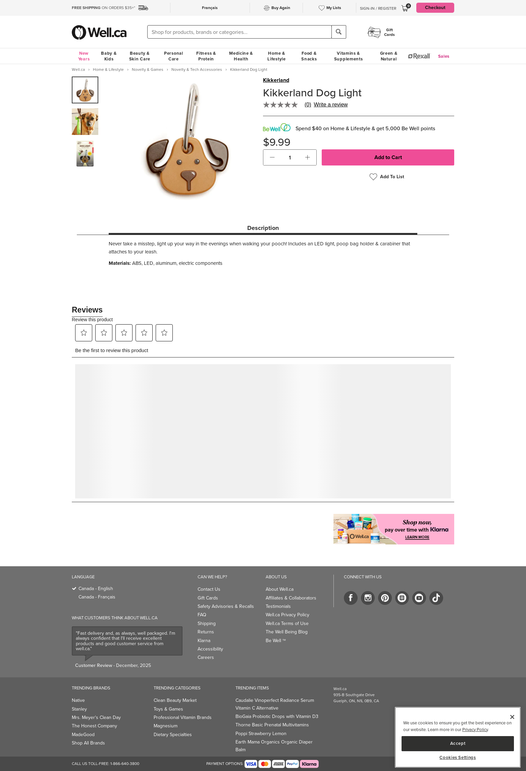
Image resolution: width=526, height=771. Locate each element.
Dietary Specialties (173, 734)
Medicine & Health (241, 56)
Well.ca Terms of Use (287, 623)
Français (210, 8)
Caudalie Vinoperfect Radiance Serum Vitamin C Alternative (274, 704)
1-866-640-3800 (124, 764)
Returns (206, 631)
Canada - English (95, 588)
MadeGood (83, 734)
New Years (84, 56)
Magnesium (165, 725)
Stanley (79, 709)
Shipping (207, 623)
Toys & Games (168, 709)
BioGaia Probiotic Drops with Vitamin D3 (276, 716)
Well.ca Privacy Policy (287, 614)
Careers (206, 657)
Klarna (204, 640)
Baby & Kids (108, 56)
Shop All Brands (88, 742)
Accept (458, 743)
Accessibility (210, 649)
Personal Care (173, 56)
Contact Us (209, 589)
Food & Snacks (309, 56)
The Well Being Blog (287, 631)
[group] (85, 90)
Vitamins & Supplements (348, 56)
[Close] (512, 717)
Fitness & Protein (206, 56)
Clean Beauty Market (175, 700)
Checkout (435, 7)
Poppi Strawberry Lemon (260, 733)
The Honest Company (94, 725)
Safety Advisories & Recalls (226, 606)
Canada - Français (96, 596)
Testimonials (278, 606)
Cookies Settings (457, 758)
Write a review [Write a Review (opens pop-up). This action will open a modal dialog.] (331, 104)
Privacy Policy (475, 729)
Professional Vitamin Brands (183, 717)
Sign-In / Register (378, 8)
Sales (444, 56)
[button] (272, 157)
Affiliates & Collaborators (291, 597)
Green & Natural (389, 56)
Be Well (276, 640)
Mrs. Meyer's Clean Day (96, 717)
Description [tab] (263, 228)
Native (78, 700)
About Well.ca (280, 589)
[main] (458, 737)
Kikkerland (276, 80)
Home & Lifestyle (276, 56)
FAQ (202, 614)
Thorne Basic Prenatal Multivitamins (272, 724)
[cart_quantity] (290, 157)
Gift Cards (208, 597)
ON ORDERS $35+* (103, 8)
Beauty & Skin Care (139, 56)
